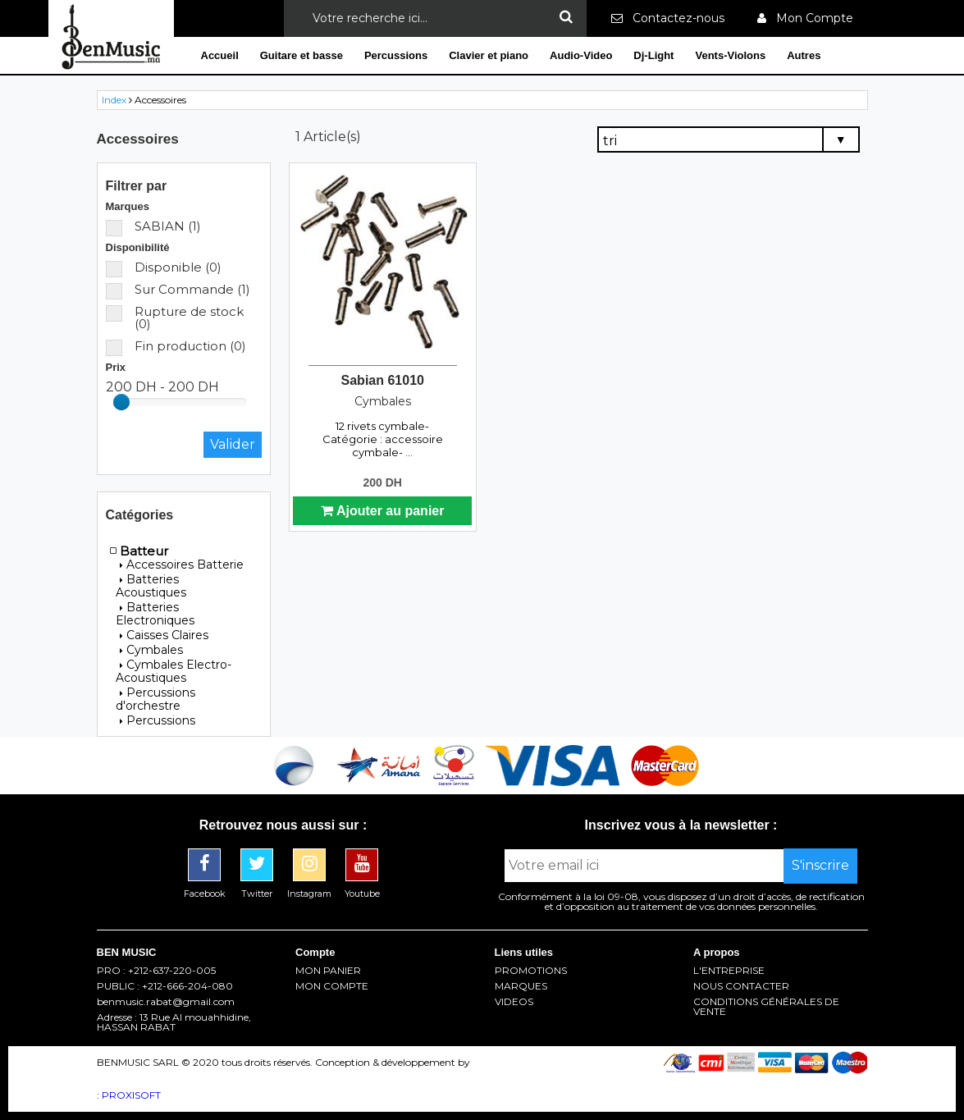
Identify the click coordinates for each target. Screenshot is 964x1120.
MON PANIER (328, 971)
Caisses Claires (164, 635)
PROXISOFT (131, 1095)
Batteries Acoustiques (151, 586)
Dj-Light (653, 55)
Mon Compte (805, 18)
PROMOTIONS (531, 971)
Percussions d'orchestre (155, 699)
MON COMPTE (331, 986)
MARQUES (521, 986)
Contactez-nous (667, 18)
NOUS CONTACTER (741, 986)
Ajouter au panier (382, 511)
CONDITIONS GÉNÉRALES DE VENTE (766, 1007)
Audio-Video (581, 55)
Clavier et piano (488, 55)
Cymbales (151, 649)
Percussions (395, 55)
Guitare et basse (301, 55)
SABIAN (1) (153, 226)
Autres (803, 55)
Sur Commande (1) (178, 289)
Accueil (220, 55)
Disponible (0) (164, 267)
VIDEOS (514, 1002)
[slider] (121, 402)
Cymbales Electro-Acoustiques (173, 671)
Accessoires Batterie (182, 564)
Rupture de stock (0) (175, 317)
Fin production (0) (176, 346)
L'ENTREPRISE (729, 971)
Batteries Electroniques (155, 614)
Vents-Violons (730, 55)
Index (114, 100)
